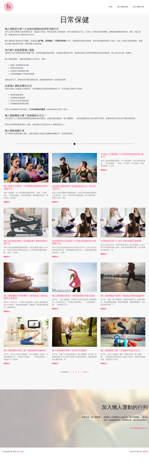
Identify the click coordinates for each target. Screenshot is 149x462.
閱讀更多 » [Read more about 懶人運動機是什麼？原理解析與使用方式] (104, 363)
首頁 (113, 7)
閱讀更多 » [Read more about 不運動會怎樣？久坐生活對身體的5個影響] (104, 254)
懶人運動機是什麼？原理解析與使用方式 (120, 350)
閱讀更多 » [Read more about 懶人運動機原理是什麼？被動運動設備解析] (7, 363)
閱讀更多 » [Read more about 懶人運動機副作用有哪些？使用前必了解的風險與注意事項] (7, 311)
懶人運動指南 (124, 7)
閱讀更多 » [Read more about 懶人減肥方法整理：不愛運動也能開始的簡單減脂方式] (7, 202)
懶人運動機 (143, 451)
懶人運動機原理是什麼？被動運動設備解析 (24, 350)
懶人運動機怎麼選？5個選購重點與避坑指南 (73, 295)
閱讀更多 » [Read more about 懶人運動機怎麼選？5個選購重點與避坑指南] (55, 309)
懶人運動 (20, 451)
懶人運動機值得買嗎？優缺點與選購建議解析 (123, 295)
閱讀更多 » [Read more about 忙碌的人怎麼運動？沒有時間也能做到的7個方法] (104, 170)
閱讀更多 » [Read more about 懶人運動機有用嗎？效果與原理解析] (55, 363)
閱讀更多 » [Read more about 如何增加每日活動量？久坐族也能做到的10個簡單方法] (55, 257)
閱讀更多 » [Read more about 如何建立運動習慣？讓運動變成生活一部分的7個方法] (55, 202)
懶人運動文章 (139, 7)
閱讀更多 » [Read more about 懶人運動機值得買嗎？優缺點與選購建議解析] (104, 309)
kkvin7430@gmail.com (139, 428)
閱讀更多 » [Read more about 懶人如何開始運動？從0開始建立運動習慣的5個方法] (7, 257)
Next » (86, 372)
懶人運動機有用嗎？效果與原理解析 (69, 350)
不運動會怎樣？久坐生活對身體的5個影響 (121, 241)
